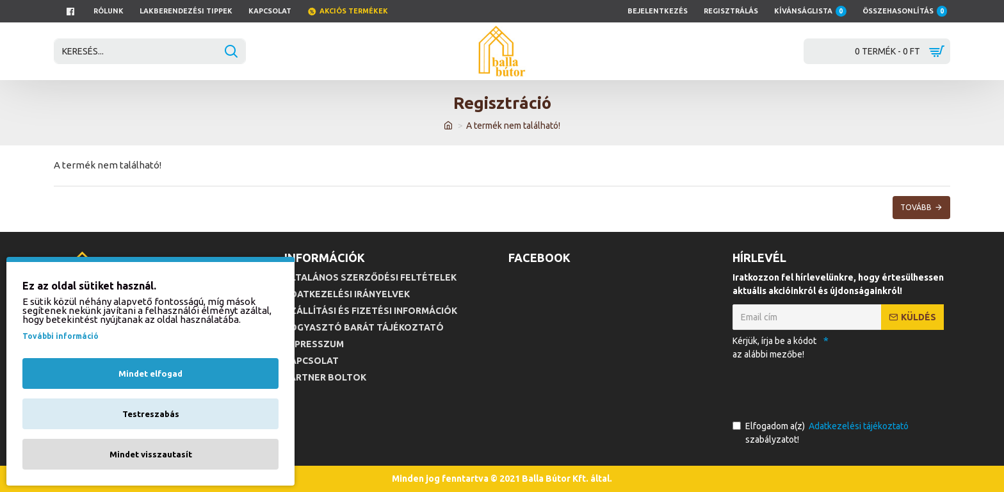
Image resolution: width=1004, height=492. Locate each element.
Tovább (916, 207)
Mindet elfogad (150, 373)
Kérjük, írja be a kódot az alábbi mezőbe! (774, 347)
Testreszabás (150, 413)
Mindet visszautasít (150, 454)
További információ (60, 336)
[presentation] (822, 388)
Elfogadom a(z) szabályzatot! (822, 432)
